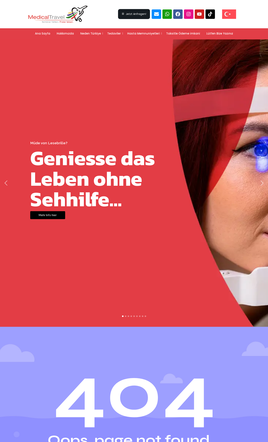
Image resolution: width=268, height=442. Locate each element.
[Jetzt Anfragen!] (134, 14)
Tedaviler (114, 33)
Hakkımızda (65, 33)
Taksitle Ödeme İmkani (183, 33)
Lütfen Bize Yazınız (219, 33)
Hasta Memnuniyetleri (144, 33)
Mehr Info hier (48, 215)
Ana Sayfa (42, 33)
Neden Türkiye (91, 33)
